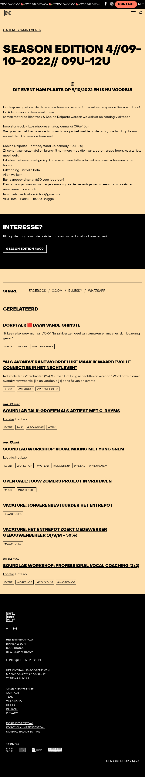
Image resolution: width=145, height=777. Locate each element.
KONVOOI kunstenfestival (25, 727)
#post (9, 346)
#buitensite (26, 490)
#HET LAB (42, 465)
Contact (126, 4)
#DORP (23, 346)
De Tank (12, 709)
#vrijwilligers (42, 346)
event (8, 427)
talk (20, 427)
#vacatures (13, 514)
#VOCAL (79, 465)
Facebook (37, 291)
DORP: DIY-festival (19, 723)
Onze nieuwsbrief (20, 688)
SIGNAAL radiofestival (23, 731)
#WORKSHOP (97, 465)
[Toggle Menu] (133, 13)
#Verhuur (25, 389)
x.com (57, 291)
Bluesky (75, 291)
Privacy (12, 713)
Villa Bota (14, 701)
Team (10, 696)
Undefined (134, 761)
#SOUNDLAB (35, 427)
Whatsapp (96, 291)
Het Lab (11, 705)
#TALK (52, 427)
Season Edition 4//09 (24, 249)
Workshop (24, 465)
